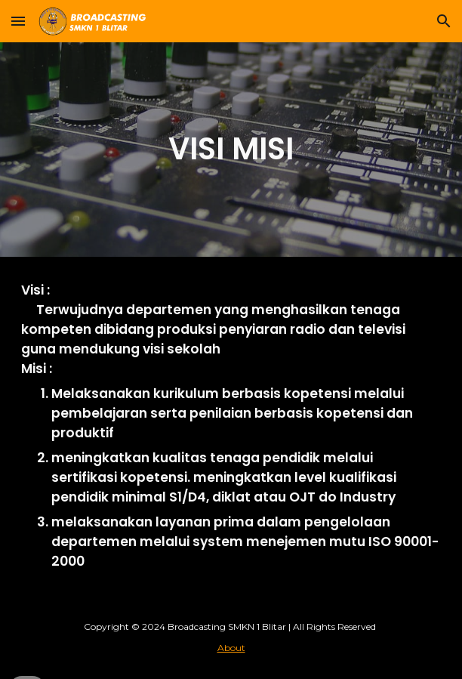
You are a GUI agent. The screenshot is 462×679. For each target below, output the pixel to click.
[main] (231, 149)
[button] (18, 21)
